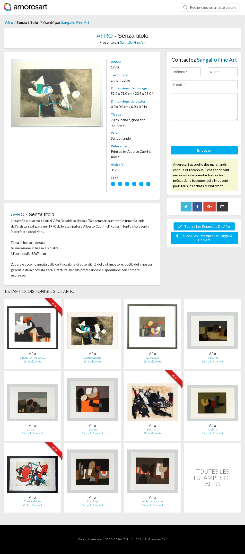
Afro (9, 22)
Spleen (92, 429)
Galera (212, 429)
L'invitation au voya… (152, 501)
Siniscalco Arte (33, 361)
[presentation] (208, 134)
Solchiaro (152, 429)
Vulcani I (212, 357)
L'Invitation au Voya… (32, 357)
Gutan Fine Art (32, 505)
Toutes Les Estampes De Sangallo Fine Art (204, 238)
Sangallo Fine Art (75, 22)
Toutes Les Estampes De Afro (204, 226)
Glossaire (154, 539)
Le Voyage (152, 357)
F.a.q (164, 539)
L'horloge (92, 501)
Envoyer (204, 150)
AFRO (104, 35)
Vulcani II (32, 429)
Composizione (92, 357)
